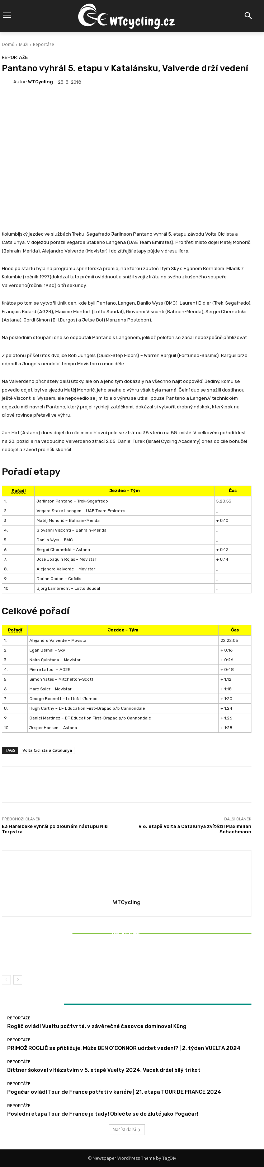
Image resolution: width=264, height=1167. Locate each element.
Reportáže (43, 44)
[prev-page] (6, 980)
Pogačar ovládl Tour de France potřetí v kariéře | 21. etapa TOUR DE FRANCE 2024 (114, 1092)
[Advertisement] (126, 149)
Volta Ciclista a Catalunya (47, 750)
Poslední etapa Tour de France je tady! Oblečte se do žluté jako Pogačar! (102, 1114)
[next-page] (17, 980)
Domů (8, 44)
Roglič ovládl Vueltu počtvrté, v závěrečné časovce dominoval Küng (97, 1026)
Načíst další (127, 1129)
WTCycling (40, 81)
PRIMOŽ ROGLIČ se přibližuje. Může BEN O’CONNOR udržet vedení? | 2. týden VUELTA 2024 (124, 1048)
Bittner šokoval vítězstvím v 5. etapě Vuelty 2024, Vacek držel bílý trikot (126, 956)
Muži (23, 44)
